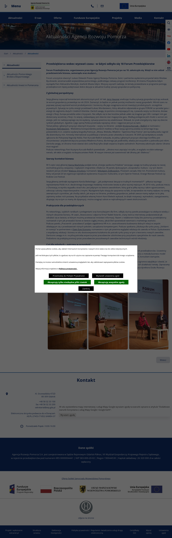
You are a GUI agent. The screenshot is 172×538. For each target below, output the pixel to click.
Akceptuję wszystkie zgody (111, 282)
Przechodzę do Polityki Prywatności (69, 275)
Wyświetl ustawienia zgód (107, 275)
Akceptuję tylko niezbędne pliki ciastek (67, 282)
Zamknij (86, 288)
